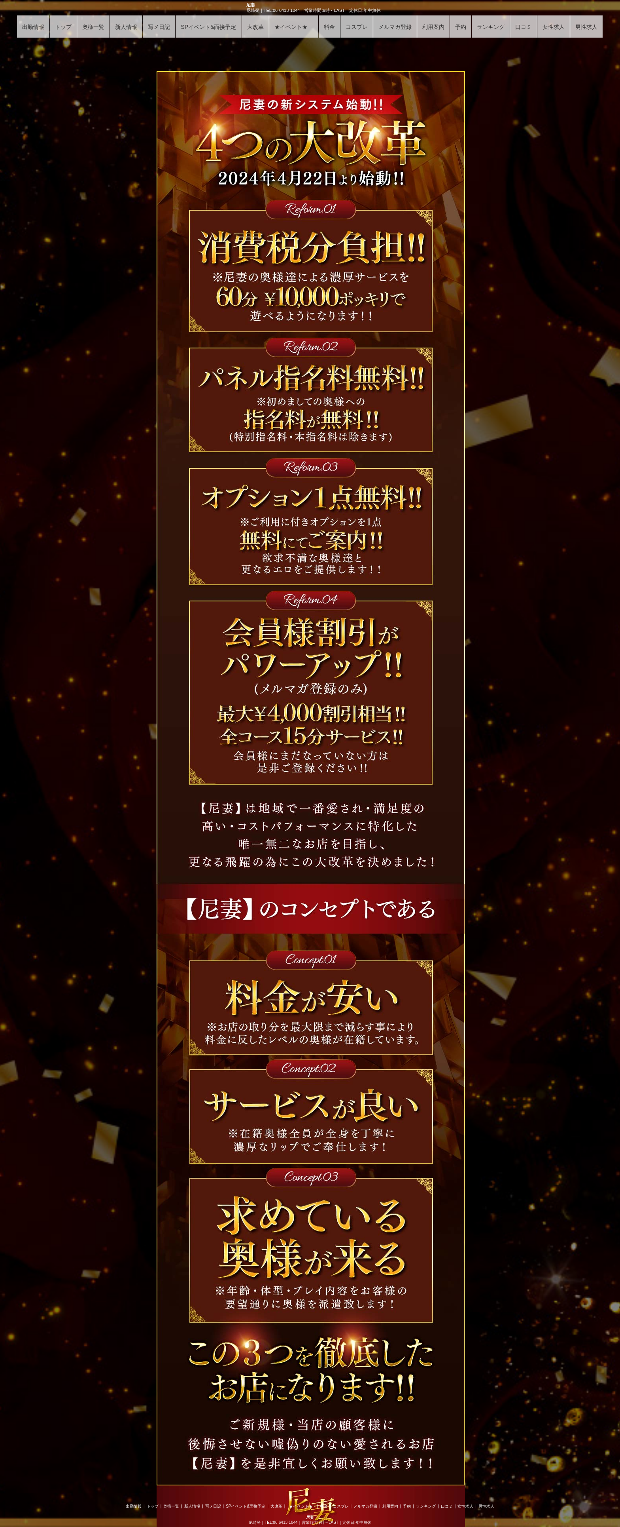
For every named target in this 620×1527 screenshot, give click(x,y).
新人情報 (126, 27)
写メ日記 (159, 27)
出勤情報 (33, 27)
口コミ (523, 27)
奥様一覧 (93, 27)
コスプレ (357, 27)
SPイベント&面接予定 (208, 27)
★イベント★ (293, 27)
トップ (63, 27)
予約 (460, 27)
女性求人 (553, 27)
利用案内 (433, 27)
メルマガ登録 (395, 27)
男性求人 (586, 27)
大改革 (255, 27)
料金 (329, 27)
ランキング (491, 27)
